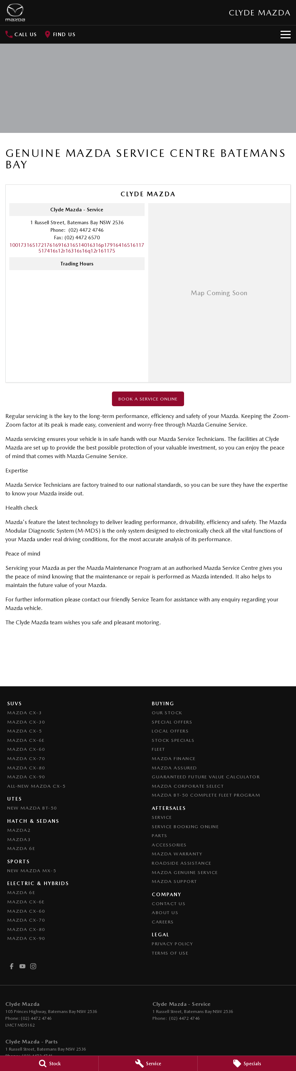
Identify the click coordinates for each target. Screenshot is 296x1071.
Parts (160, 835)
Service (162, 817)
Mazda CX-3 (24, 712)
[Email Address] (76, 248)
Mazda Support (174, 881)
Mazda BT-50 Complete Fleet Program (206, 795)
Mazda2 (19, 830)
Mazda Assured (174, 767)
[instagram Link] (33, 966)
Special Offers (172, 722)
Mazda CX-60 (26, 749)
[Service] (148, 1063)
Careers (163, 921)
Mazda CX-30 (26, 722)
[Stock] (49, 1063)
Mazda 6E (21, 848)
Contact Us (168, 903)
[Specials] (247, 1063)
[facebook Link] (11, 966)
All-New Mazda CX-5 (36, 786)
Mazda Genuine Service (185, 872)
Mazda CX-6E (26, 740)
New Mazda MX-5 (31, 870)
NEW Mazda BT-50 (32, 808)
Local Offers (170, 731)
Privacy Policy (172, 943)
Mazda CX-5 (24, 731)
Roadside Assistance (182, 863)
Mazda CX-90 (26, 776)
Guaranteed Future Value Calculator (206, 776)
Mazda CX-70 (26, 758)
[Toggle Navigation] (286, 34)
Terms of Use (170, 953)
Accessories (169, 844)
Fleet (158, 749)
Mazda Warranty (177, 853)
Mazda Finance (174, 758)
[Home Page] (15, 12)
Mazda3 (19, 839)
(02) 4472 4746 (85, 230)
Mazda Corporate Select (188, 786)
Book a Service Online (148, 399)
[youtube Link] (22, 966)
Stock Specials (173, 740)
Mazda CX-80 (26, 767)
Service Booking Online (185, 826)
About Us (165, 912)
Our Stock (167, 712)
